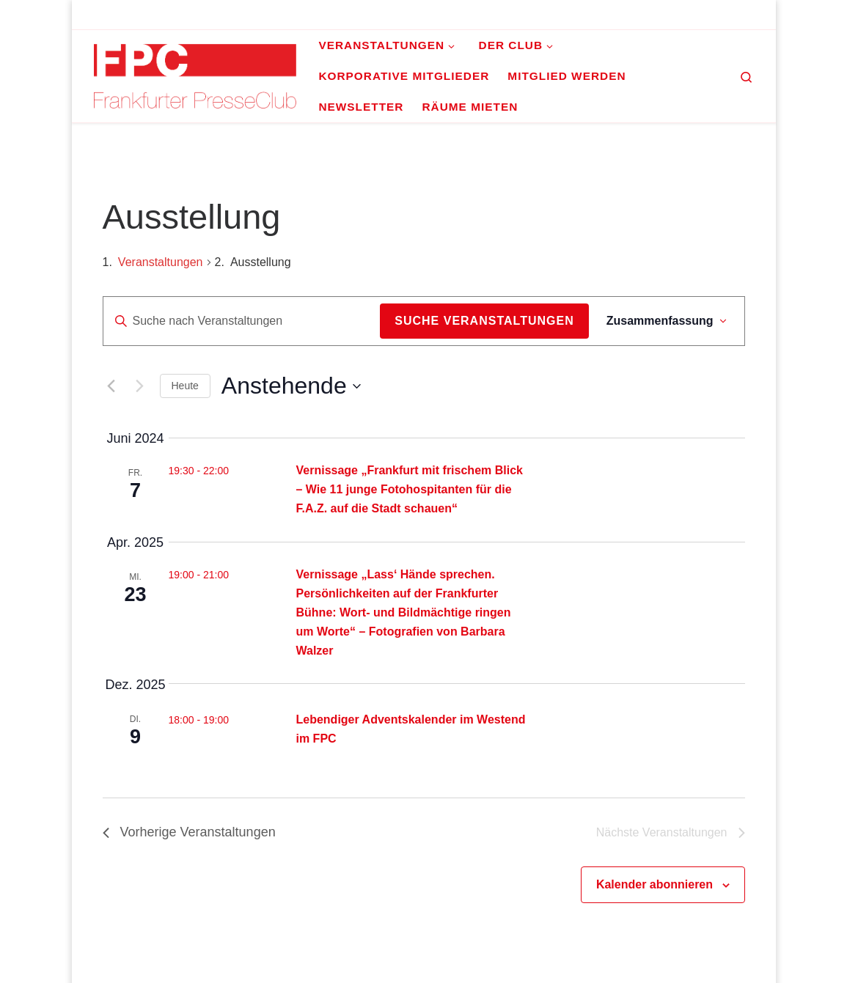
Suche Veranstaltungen (484, 320)
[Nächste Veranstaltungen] (140, 386)
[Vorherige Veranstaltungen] (111, 386)
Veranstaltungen (160, 262)
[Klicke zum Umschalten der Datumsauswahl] (291, 385)
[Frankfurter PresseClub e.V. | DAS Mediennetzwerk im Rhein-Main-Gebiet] (195, 74)
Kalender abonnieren (654, 884)
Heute (185, 385)
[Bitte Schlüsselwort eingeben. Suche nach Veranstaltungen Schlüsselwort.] (242, 321)
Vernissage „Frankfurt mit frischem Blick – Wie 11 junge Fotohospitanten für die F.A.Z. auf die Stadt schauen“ (409, 489)
